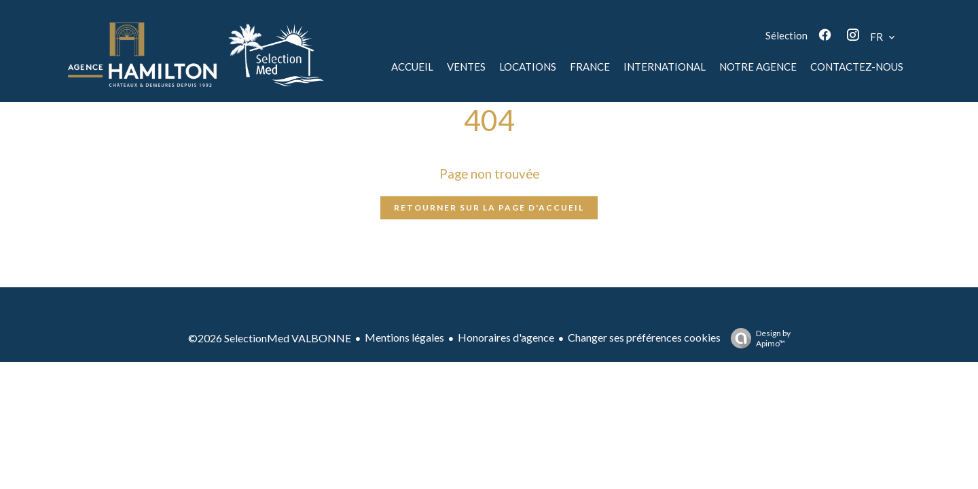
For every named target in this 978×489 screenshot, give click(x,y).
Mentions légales (404, 337)
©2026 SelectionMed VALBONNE (269, 337)
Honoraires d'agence (506, 337)
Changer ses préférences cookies (644, 337)
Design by (757, 338)
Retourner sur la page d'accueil (489, 207)
